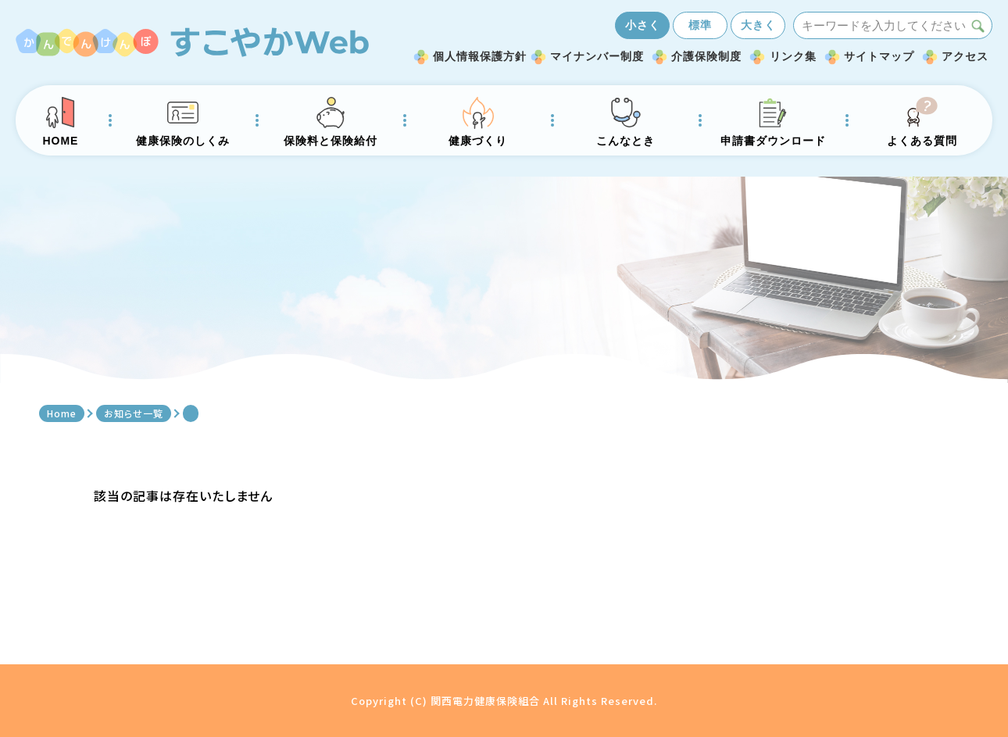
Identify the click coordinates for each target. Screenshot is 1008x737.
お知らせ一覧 (133, 413)
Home (62, 413)
